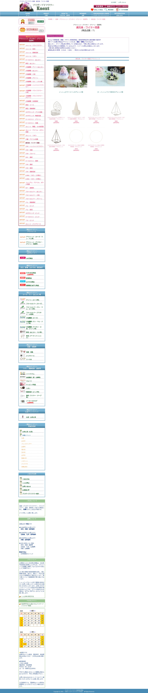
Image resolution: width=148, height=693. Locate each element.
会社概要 (113, 2)
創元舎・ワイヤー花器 (98, 19)
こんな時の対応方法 (27, 596)
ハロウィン (25, 461)
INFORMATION (120, 14)
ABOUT (46, 14)
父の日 (23, 452)
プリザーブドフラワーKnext (75, 691)
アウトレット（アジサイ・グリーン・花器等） (87, 24)
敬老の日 (24, 458)
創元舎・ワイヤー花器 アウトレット (88, 59)
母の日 (23, 449)
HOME (28, 14)
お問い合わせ (122, 2)
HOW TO (64, 14)
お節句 (23, 446)
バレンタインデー (27, 443)
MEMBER (83, 14)
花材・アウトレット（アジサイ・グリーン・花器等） (72, 19)
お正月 (23, 441)
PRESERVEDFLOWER (101, 14)
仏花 (23, 438)
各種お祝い (25, 466)
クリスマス (25, 463)
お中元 (23, 455)
